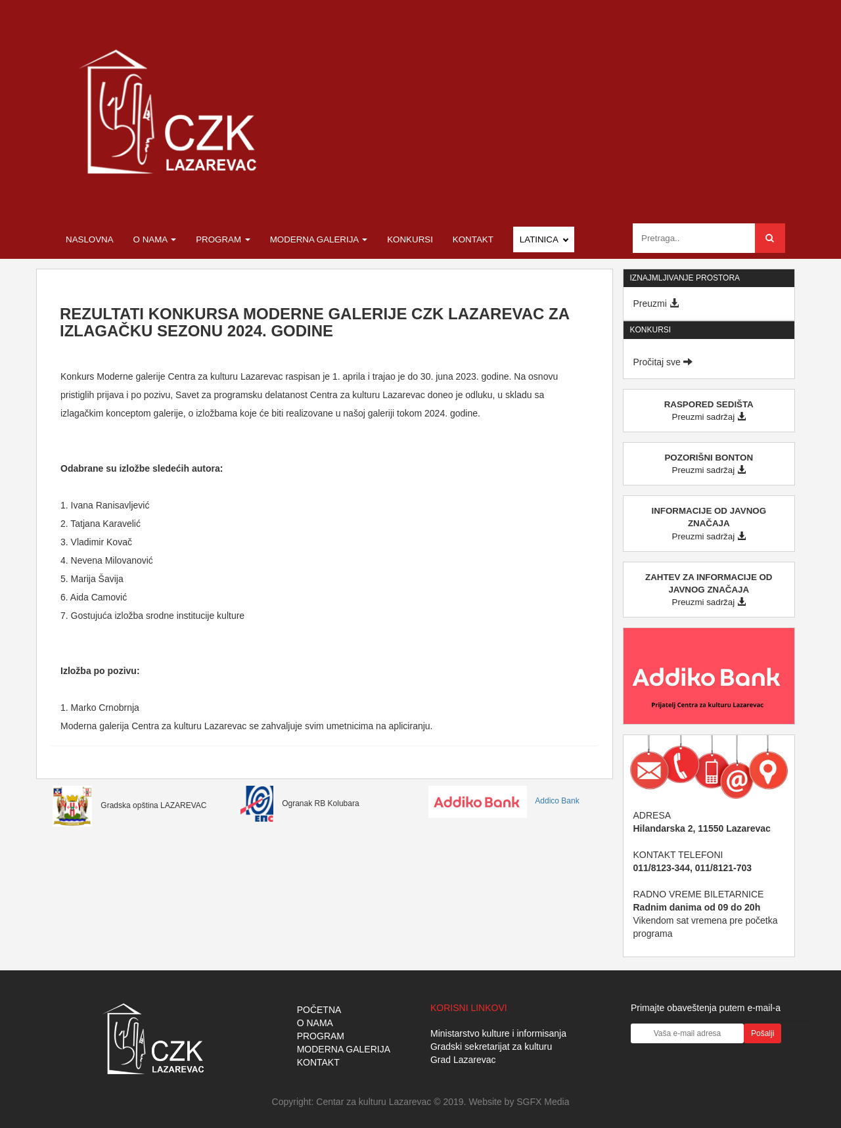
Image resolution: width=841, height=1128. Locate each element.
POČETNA (319, 1009)
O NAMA (315, 1023)
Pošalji (762, 1033)
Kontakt (473, 239)
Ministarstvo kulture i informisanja (498, 1033)
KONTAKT (318, 1062)
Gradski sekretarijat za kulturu (491, 1046)
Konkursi (410, 239)
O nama (155, 239)
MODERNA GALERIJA (343, 1049)
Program (223, 239)
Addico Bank (504, 800)
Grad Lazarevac (463, 1059)
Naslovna (90, 239)
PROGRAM (320, 1036)
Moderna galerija (319, 239)
